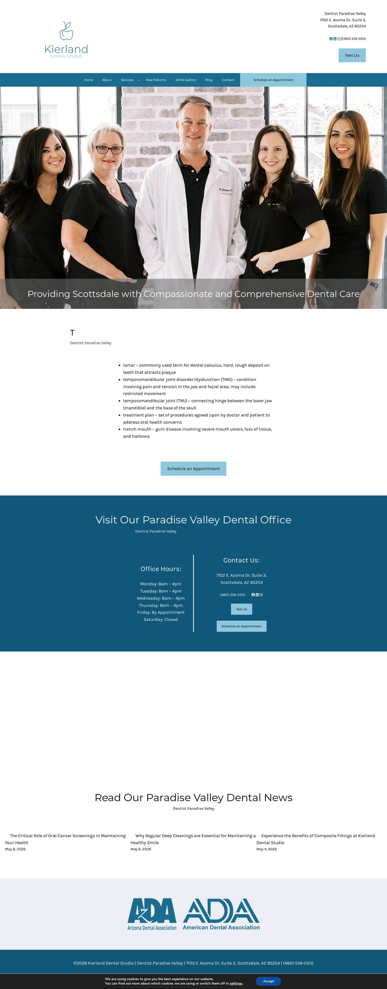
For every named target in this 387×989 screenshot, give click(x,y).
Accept (268, 981)
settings (236, 983)
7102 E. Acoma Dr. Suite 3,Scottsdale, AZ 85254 (343, 19)
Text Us (352, 55)
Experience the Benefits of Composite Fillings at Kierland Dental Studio (315, 839)
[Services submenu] (139, 80)
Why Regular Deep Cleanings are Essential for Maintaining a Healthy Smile (193, 839)
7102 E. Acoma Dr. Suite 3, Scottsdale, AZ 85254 (233, 963)
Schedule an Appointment (193, 468)
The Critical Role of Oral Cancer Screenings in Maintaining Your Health (65, 839)
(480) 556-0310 (354, 39)
